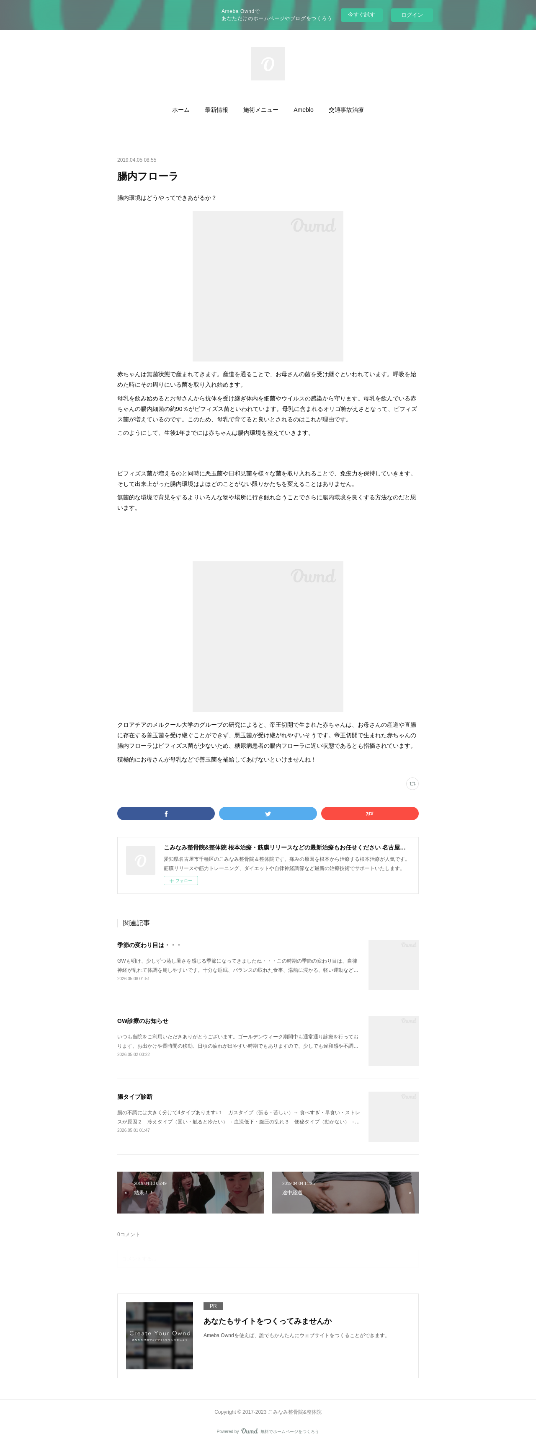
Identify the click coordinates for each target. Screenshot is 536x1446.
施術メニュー (260, 109)
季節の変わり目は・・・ (149, 945)
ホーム (181, 109)
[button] (181, 109)
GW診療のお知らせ (142, 1020)
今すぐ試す (361, 14)
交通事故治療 (346, 109)
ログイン (412, 15)
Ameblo (303, 109)
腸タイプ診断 (134, 1096)
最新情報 (216, 109)
